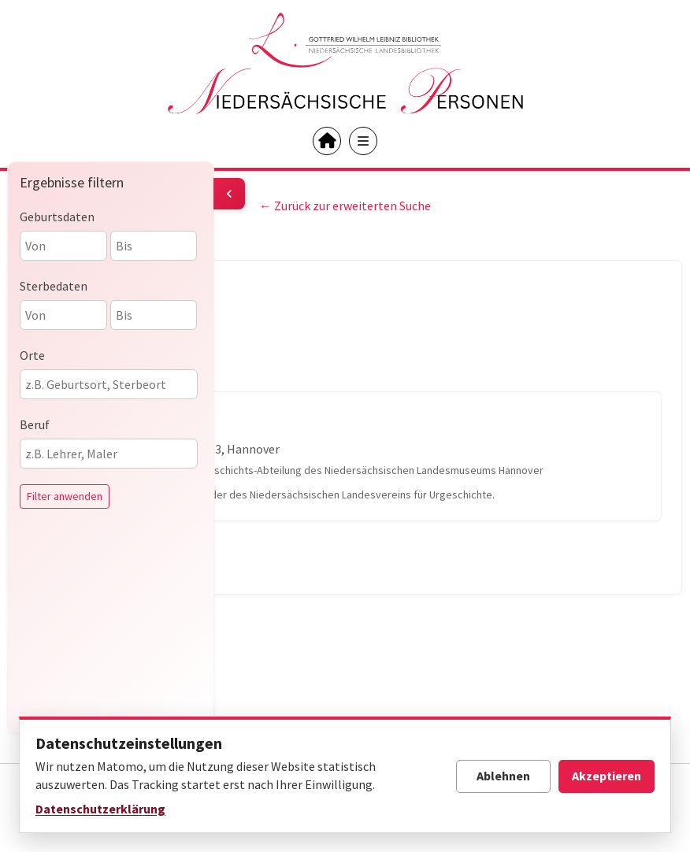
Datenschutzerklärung (100, 809)
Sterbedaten (53, 286)
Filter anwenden (64, 496)
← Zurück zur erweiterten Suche (345, 205)
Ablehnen (503, 775)
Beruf (35, 424)
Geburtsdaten (57, 216)
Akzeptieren (606, 775)
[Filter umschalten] (229, 193)
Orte (32, 355)
